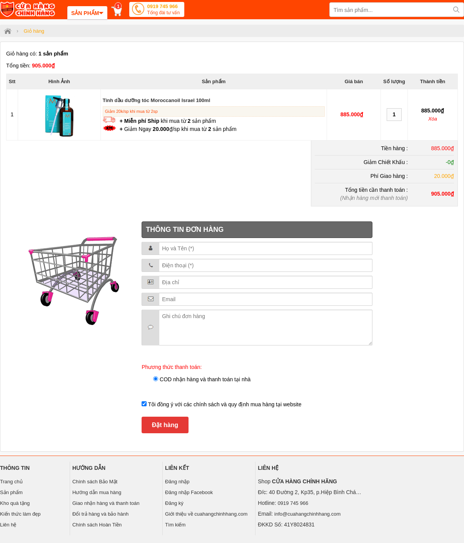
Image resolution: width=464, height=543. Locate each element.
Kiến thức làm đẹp (20, 514)
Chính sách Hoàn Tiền (97, 525)
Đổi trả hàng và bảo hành (100, 514)
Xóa (432, 119)
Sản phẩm (11, 492)
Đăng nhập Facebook (189, 492)
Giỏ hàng (34, 31)
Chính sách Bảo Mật (94, 481)
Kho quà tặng (15, 503)
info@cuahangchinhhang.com (307, 514)
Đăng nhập (177, 481)
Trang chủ (11, 481)
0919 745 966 (163, 10)
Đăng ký (174, 503)
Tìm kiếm (175, 525)
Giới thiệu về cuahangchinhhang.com (206, 514)
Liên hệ (8, 525)
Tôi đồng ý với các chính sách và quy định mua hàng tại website (224, 404)
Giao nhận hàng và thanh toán (106, 503)
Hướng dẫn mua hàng (96, 492)
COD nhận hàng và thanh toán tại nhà (204, 379)
